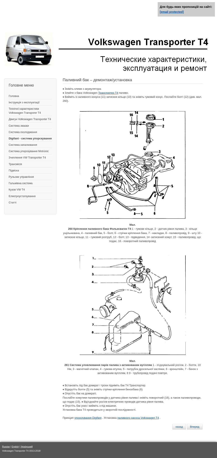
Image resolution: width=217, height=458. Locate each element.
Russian (6, 446)
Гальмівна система (20, 183)
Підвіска (14, 170)
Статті (12, 202)
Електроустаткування (22, 196)
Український (27, 446)
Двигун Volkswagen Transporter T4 (30, 119)
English (15, 446)
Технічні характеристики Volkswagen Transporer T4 (25, 110)
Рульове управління (21, 176)
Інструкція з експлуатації (24, 102)
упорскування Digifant (88, 417)
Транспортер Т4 (108, 92)
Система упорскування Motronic (29, 151)
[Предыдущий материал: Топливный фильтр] (179, 427)
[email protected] (172, 12)
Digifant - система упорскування (30, 138)
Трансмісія (15, 164)
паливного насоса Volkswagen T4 (138, 417)
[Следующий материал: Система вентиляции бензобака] (195, 427)
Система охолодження (23, 132)
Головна (14, 96)
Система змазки (19, 125)
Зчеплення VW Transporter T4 (27, 157)
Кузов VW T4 (17, 189)
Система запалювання (23, 144)
